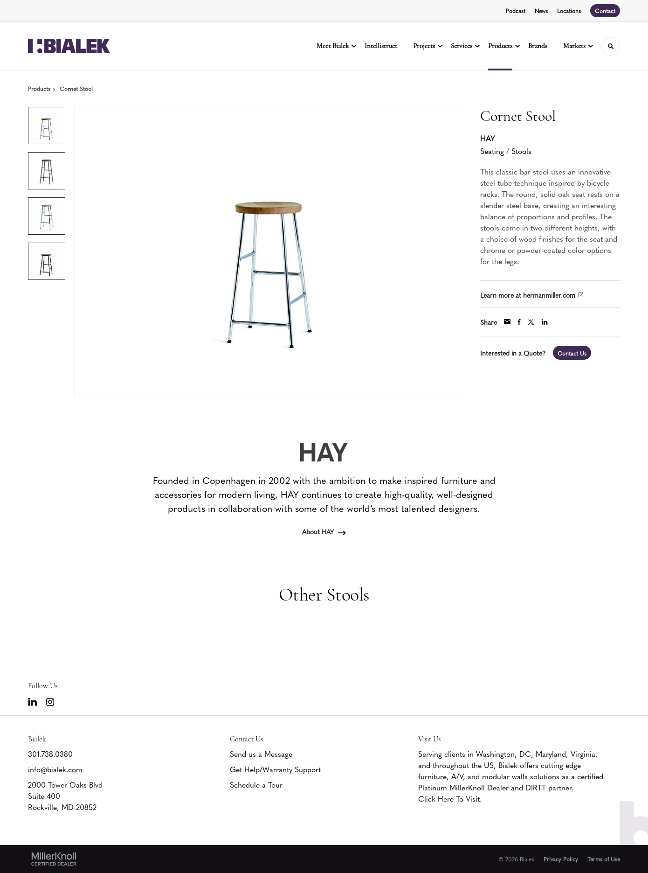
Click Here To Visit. (450, 798)
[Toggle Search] (610, 46)
